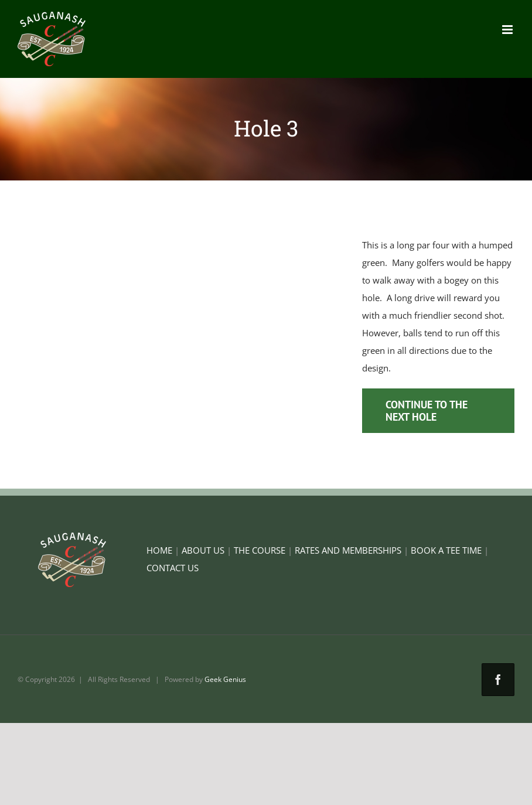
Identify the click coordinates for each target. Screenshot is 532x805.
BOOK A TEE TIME (446, 550)
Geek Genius (225, 679)
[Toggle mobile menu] (508, 29)
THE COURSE (259, 550)
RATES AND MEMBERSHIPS (348, 550)
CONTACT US (172, 568)
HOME (159, 550)
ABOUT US (203, 550)
